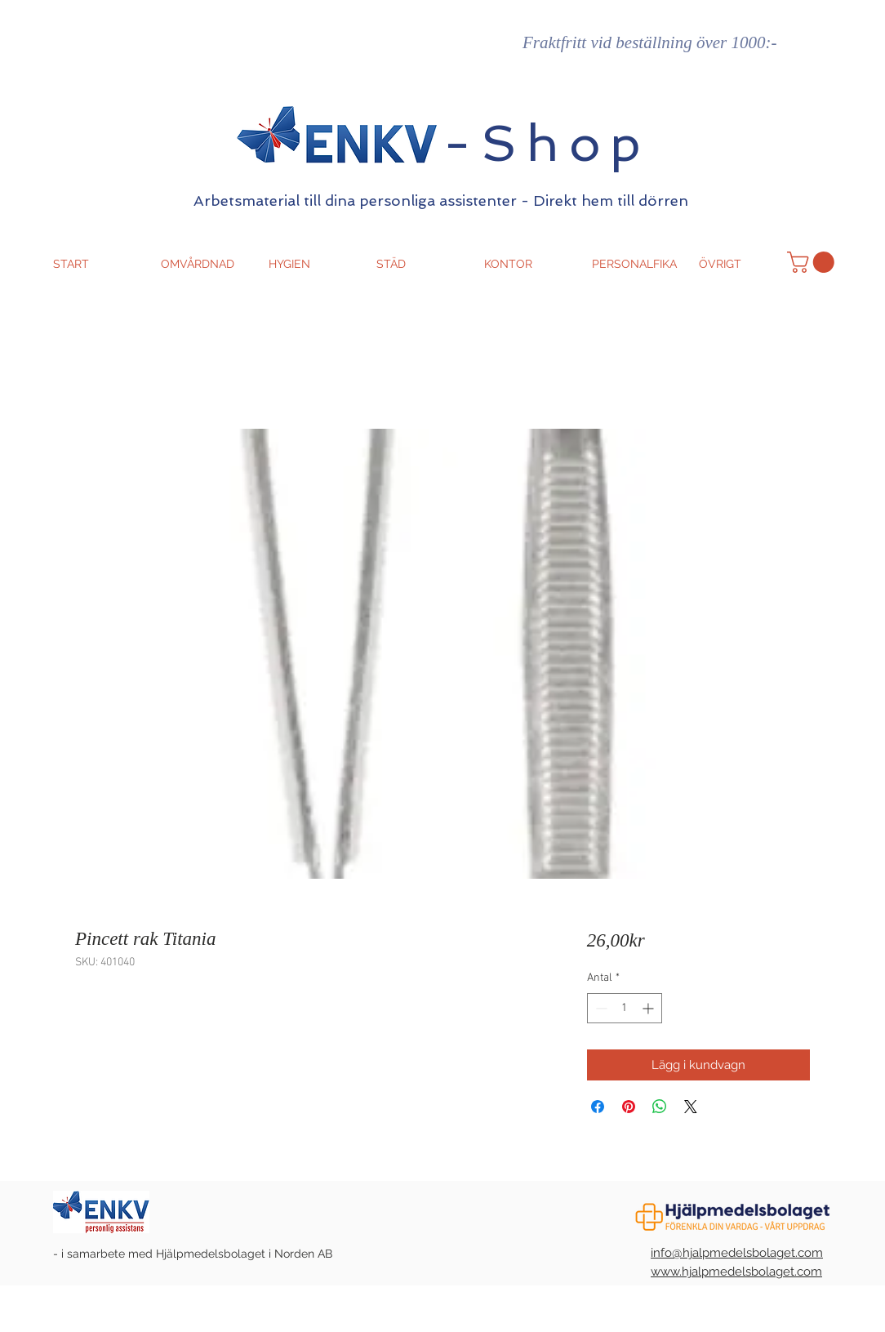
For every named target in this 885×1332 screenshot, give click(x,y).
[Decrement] (599, 1008)
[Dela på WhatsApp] (659, 1106)
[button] (813, 262)
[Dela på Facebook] (597, 1106)
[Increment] (649, 1008)
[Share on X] (690, 1106)
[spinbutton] (624, 1008)
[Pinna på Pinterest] (628, 1106)
